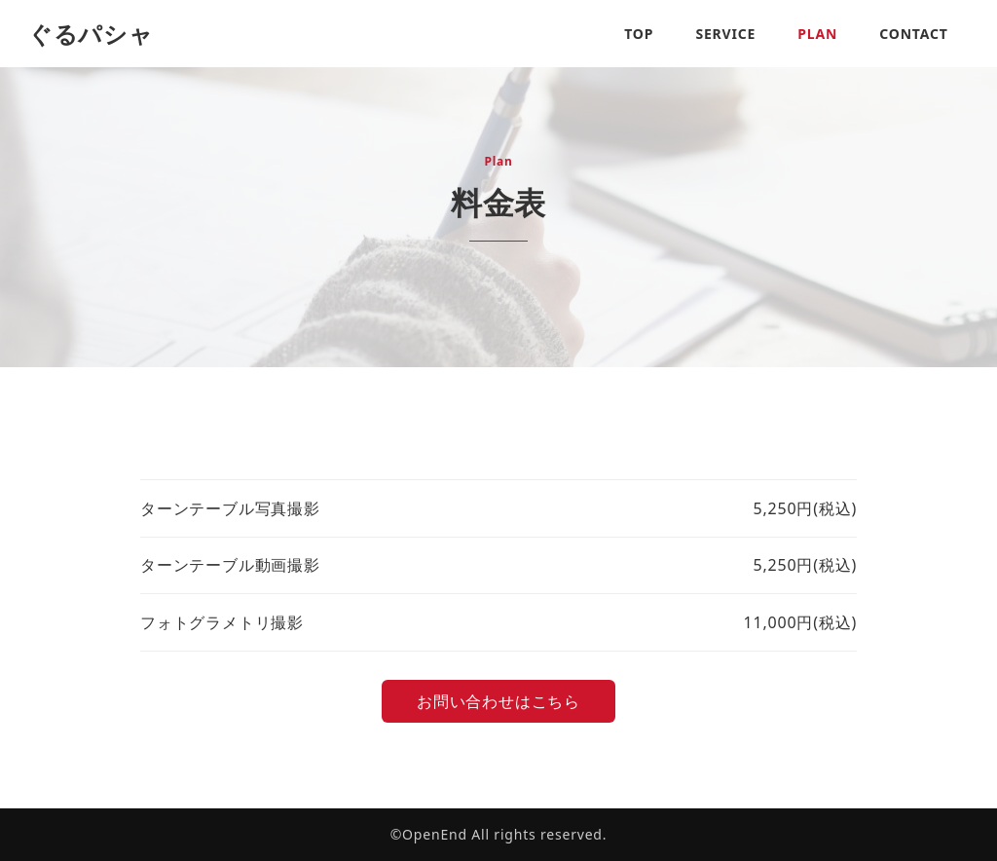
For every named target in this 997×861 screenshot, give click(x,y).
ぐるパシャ (91, 34)
